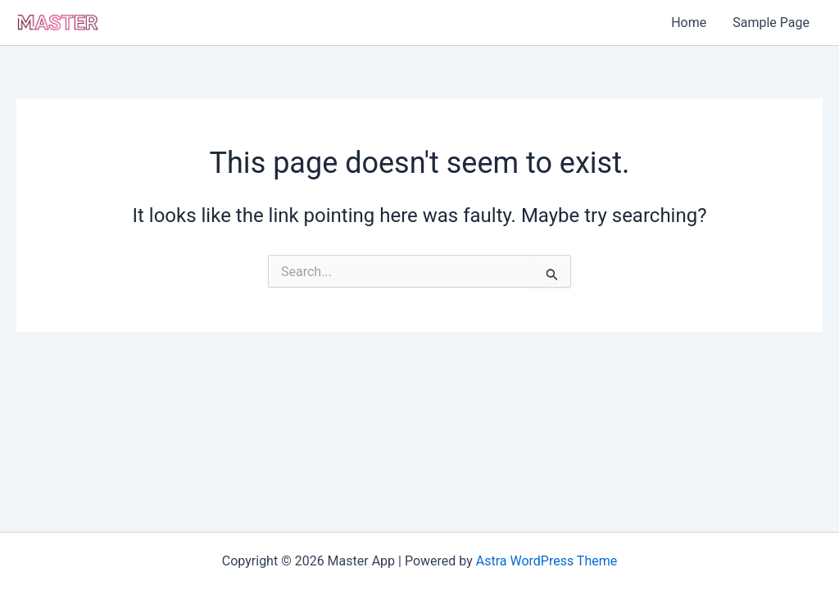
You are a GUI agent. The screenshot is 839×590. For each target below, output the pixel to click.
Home (688, 22)
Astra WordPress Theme (546, 561)
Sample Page (771, 22)
